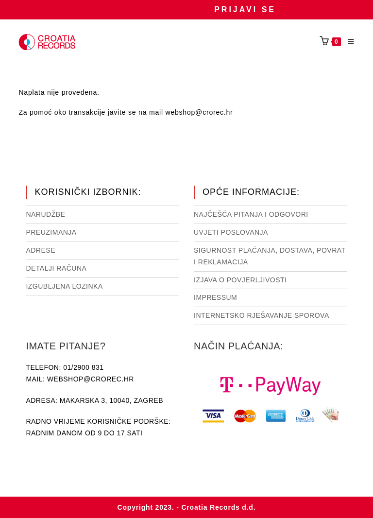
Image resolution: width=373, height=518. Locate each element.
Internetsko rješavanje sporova (261, 315)
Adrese (40, 250)
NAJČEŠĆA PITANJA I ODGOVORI (251, 214)
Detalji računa (56, 268)
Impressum (215, 297)
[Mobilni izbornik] (348, 41)
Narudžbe (45, 214)
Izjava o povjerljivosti (240, 280)
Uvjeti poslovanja (231, 232)
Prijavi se (245, 9)
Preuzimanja (51, 232)
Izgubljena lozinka (64, 286)
